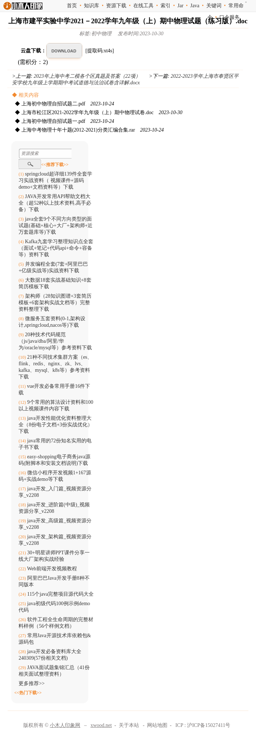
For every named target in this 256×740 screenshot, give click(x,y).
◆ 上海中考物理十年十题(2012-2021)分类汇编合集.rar (89, 130)
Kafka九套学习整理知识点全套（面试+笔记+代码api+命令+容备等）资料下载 (56, 248)
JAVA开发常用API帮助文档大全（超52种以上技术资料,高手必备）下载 (55, 203)
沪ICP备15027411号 (208, 725)
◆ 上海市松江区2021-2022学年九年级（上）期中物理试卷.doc (98, 112)
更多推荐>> (32, 683)
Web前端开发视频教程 (51, 568)
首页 (72, 5)
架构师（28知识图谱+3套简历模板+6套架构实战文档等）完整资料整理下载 (55, 302)
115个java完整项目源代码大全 (60, 594)
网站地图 (157, 725)
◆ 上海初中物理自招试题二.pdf (64, 103)
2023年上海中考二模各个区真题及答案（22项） (87, 76)
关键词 (214, 5)
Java (194, 5)
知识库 (91, 5)
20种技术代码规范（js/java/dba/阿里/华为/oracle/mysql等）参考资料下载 (55, 341)
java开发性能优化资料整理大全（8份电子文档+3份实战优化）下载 (56, 424)
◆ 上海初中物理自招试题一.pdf (64, 121)
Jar (180, 5)
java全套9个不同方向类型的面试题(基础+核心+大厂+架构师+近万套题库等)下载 (56, 225)
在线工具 (143, 5)
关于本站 (129, 725)
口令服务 (229, 17)
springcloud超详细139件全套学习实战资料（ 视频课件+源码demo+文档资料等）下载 (55, 180)
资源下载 (116, 5)
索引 (165, 5)
